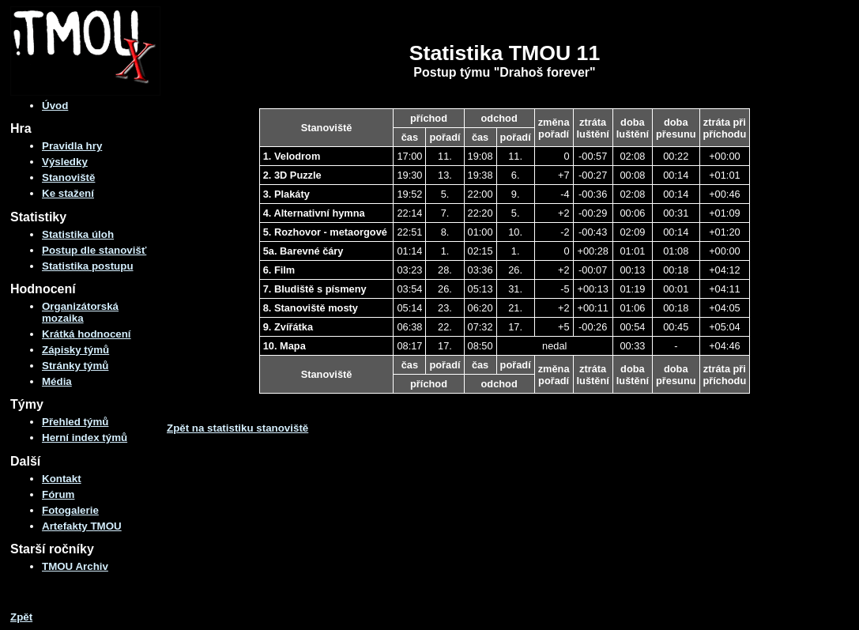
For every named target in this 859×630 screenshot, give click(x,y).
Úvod (55, 105)
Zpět (21, 617)
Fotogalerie (70, 510)
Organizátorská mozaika (80, 312)
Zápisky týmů (75, 350)
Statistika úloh (78, 234)
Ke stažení (68, 193)
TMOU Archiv (75, 566)
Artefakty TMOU (82, 526)
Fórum (58, 494)
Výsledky (65, 162)
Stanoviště (68, 177)
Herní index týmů (84, 437)
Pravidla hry (72, 146)
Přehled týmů (75, 422)
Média (57, 381)
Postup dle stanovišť (94, 250)
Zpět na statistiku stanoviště (237, 428)
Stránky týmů (75, 366)
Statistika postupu (88, 266)
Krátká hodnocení (86, 334)
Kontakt (61, 479)
